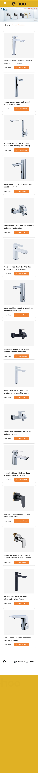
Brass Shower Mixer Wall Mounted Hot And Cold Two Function (19, 227)
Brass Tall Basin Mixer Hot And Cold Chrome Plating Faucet (18, 62)
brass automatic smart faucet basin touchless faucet (18, 185)
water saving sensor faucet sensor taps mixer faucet (17, 639)
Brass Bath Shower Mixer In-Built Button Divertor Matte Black (17, 350)
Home (7, 25)
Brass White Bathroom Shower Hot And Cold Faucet (17, 433)
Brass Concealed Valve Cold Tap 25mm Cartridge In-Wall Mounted (17, 556)
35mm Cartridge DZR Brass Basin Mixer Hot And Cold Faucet (17, 474)
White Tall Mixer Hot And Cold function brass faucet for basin (16, 391)
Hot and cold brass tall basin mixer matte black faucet (15, 597)
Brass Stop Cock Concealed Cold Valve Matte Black (17, 515)
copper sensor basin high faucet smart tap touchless (17, 103)
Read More (7, 68)
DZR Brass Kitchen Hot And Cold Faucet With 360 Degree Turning (17, 144)
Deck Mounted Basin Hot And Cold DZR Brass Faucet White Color (17, 268)
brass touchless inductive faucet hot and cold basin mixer (18, 309)
